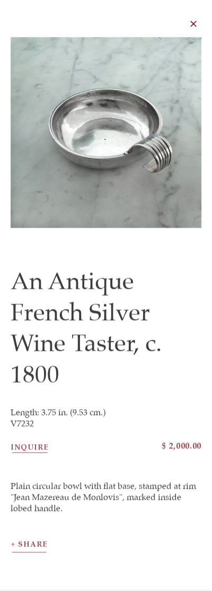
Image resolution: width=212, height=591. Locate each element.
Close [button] (196, 24)
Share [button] (33, 547)
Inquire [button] (30, 449)
